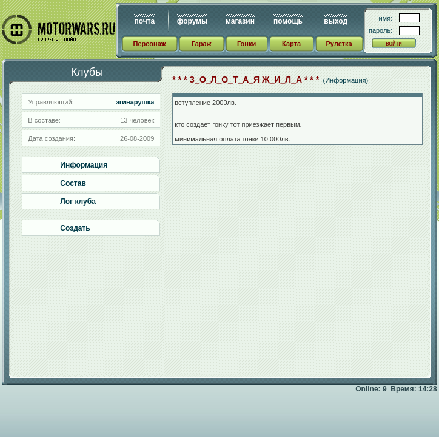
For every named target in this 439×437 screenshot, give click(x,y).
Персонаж (149, 43)
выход (335, 21)
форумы (192, 21)
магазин (240, 21)
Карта (291, 43)
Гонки (246, 43)
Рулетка (339, 43)
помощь (288, 21)
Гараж (202, 43)
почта (144, 21)
